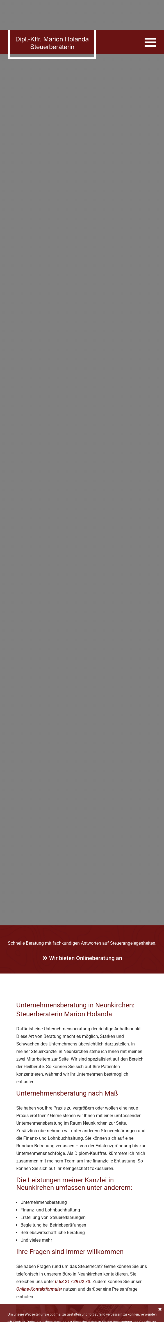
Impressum (97, 1317)
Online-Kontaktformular (39, 1265)
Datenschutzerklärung (125, 1300)
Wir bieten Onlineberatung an (82, 934)
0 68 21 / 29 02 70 (72, 1257)
